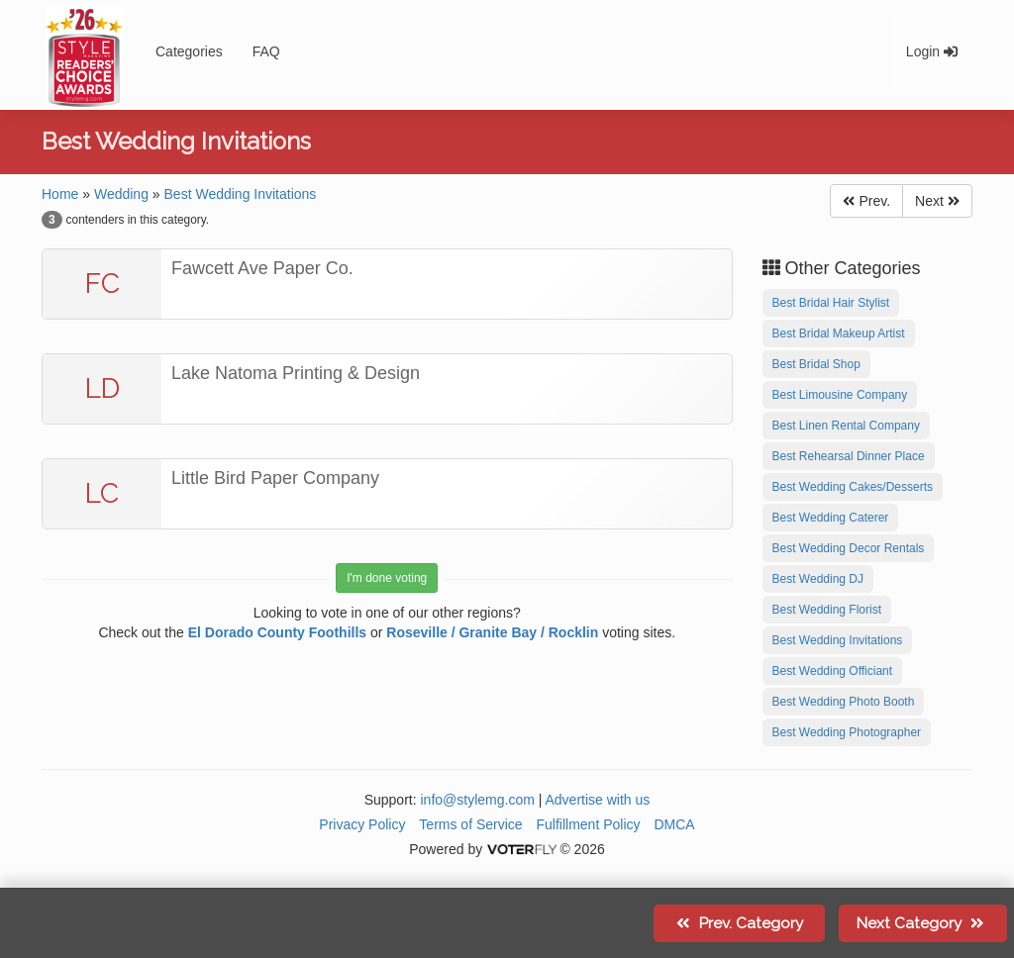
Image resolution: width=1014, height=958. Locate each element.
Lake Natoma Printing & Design (295, 373)
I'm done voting (387, 578)
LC (102, 493)
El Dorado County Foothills (277, 632)
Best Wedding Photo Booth (843, 702)
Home (60, 194)
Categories (189, 51)
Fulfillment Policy (589, 824)
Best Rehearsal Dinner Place (848, 456)
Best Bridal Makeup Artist (838, 333)
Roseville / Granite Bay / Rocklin (492, 632)
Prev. (866, 201)
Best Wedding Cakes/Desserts (853, 487)
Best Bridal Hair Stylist (831, 303)
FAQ (266, 51)
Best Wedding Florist (827, 610)
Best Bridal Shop (816, 364)
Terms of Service (470, 824)
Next (937, 201)
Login (932, 51)
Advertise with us (598, 800)
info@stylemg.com (477, 800)
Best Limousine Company (840, 395)
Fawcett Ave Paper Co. (262, 268)
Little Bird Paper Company (275, 478)
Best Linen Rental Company (846, 425)
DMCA (674, 824)
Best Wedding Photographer (847, 732)
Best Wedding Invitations (240, 194)
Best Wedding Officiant (832, 671)
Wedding (121, 194)
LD (102, 388)
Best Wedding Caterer (830, 518)
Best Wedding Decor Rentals (848, 548)
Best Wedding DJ (818, 579)
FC (102, 283)
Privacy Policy (362, 824)
